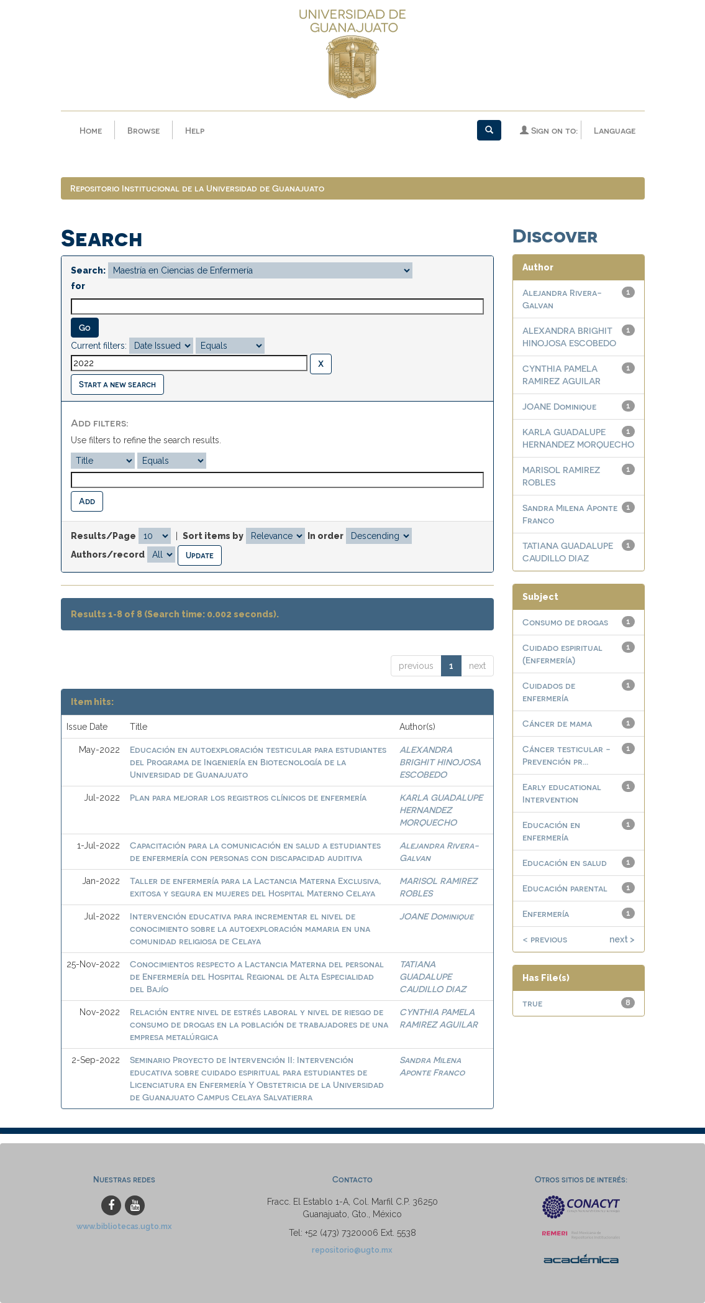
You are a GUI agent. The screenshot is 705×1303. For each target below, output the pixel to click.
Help (194, 130)
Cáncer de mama (557, 723)
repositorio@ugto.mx (352, 1250)
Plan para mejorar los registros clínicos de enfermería (248, 797)
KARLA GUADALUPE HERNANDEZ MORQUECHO (441, 809)
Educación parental (564, 888)
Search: (88, 270)
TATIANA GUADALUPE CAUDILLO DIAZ (432, 976)
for (78, 286)
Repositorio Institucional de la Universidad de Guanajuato (197, 188)
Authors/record (108, 554)
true (532, 1003)
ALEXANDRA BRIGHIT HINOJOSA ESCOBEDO (440, 762)
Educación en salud (564, 862)
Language (614, 130)
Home (91, 130)
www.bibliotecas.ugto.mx (124, 1226)
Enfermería (545, 913)
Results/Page (103, 536)
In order (325, 536)
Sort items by (213, 536)
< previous (544, 939)
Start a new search (117, 384)
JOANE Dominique (436, 916)
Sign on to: (549, 130)
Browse (143, 130)
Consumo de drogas (565, 622)
